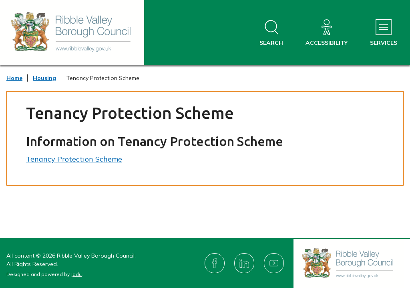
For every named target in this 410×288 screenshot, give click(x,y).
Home (14, 78)
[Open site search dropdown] (271, 33)
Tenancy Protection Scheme (74, 159)
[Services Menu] (384, 33)
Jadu (76, 274)
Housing (44, 78)
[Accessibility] (326, 33)
